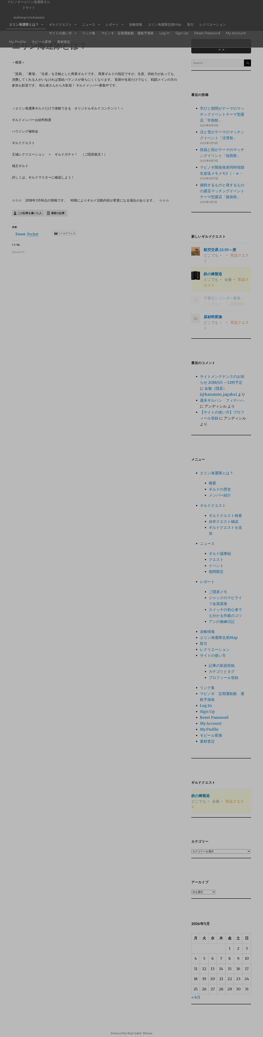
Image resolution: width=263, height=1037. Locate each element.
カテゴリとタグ (222, 671)
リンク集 (222, 23)
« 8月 (196, 997)
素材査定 (206, 30)
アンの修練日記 (222, 621)
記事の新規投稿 (222, 665)
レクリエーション (174, 23)
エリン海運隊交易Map (135, 23)
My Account (150, 30)
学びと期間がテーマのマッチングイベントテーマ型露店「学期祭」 (222, 114)
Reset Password (126, 30)
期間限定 (216, 571)
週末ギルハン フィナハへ (222, 400)
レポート (92, 23)
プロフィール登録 (223, 677)
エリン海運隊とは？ (20, 23)
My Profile (169, 30)
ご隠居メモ (218, 591)
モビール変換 (189, 30)
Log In (92, 30)
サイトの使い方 (198, 23)
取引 (156, 23)
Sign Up (106, 30)
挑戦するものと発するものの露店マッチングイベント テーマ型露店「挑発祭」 (224, 191)
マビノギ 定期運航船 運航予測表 (62, 30)
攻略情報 (111, 23)
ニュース (73, 23)
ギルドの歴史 (220, 489)
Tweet (20, 233)
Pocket (32, 234)
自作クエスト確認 (223, 521)
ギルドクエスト (50, 23)
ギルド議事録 (220, 553)
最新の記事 (58, 213)
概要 (212, 483)
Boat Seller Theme (139, 1033)
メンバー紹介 (220, 495)
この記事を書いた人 (30, 213)
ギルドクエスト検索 (225, 515)
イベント (216, 565)
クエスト (216, 559)
